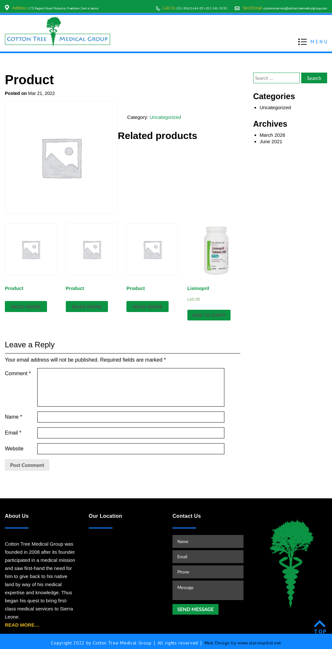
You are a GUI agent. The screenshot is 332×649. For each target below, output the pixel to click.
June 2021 (271, 141)
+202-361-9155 (193, 8)
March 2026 (272, 135)
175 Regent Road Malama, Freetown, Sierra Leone (71, 8)
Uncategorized (165, 117)
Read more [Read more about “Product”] (26, 306)
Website (14, 445)
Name (13, 414)
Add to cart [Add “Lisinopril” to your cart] (209, 315)
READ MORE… (22, 622)
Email (13, 430)
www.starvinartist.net (259, 640)
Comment (18, 373)
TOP (320, 628)
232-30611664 (160, 8)
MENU (319, 41)
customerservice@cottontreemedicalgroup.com (285, 8)
